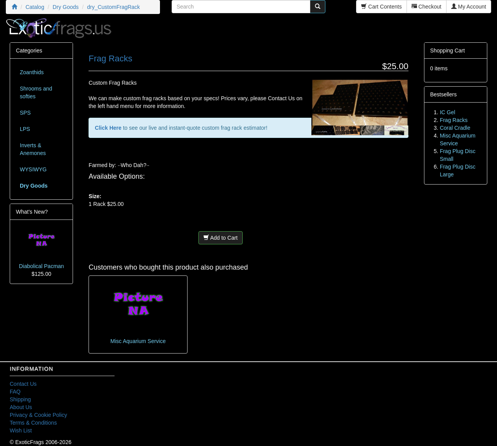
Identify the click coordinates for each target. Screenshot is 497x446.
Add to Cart (220, 238)
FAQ (15, 392)
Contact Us (23, 384)
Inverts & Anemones (33, 149)
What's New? (32, 212)
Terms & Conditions (33, 423)
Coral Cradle (455, 128)
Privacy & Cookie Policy (38, 415)
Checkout (426, 6)
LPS (25, 129)
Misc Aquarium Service (137, 341)
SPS (25, 113)
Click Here (108, 128)
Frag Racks (454, 120)
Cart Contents (381, 6)
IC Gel (447, 112)
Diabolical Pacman (41, 266)
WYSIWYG (33, 169)
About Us (21, 407)
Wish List (21, 430)
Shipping (20, 399)
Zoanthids (31, 72)
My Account (468, 6)
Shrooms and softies (36, 92)
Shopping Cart (447, 50)
